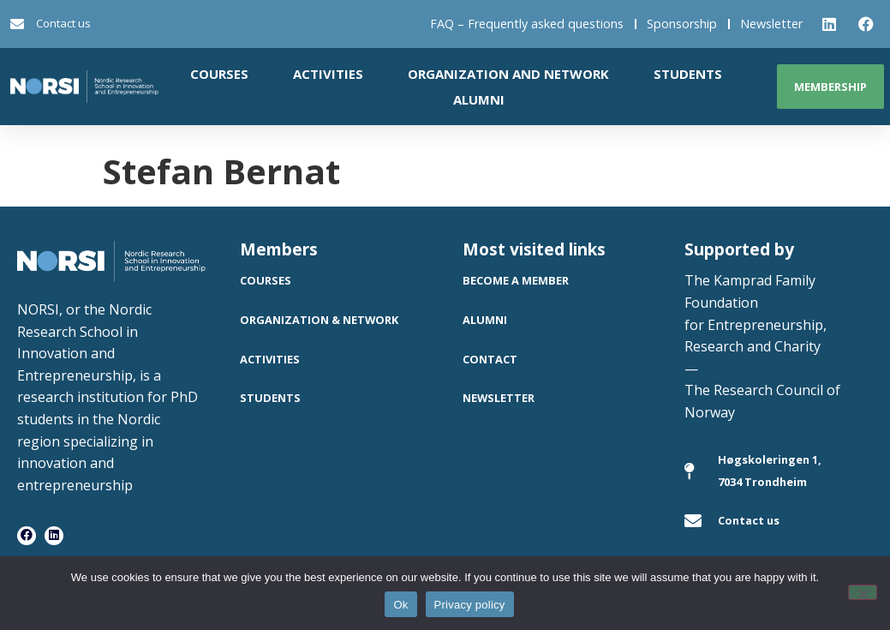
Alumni (479, 99)
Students (688, 73)
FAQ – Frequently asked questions (527, 23)
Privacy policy (469, 604)
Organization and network (508, 73)
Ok (400, 604)
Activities (328, 73)
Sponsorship (682, 23)
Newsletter (771, 23)
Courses (219, 73)
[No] (862, 592)
